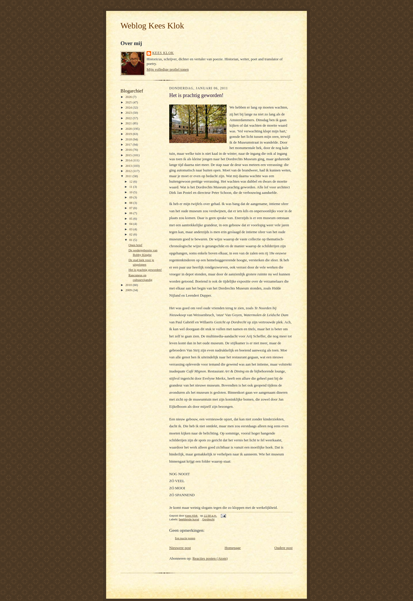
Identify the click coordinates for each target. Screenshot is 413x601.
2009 (129, 290)
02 (131, 234)
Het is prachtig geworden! (145, 269)
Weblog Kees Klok (152, 25)
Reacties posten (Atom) (210, 558)
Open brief (135, 245)
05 (131, 218)
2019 (129, 134)
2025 (129, 102)
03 (131, 229)
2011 (129, 176)
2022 (129, 118)
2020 (129, 128)
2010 (129, 285)
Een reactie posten (185, 538)
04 (131, 223)
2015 (129, 155)
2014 (129, 160)
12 (131, 181)
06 (131, 213)
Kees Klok (163, 53)
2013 (129, 165)
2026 (129, 96)
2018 (129, 139)
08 (131, 202)
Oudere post (283, 548)
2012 (129, 171)
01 (131, 239)
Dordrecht (208, 519)
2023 (129, 112)
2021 (129, 123)
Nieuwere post (180, 548)
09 (131, 197)
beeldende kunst (189, 519)
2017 (129, 144)
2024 (129, 107)
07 (131, 208)
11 (131, 186)
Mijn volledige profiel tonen (168, 69)
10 (131, 192)
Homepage (233, 548)
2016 (129, 149)
